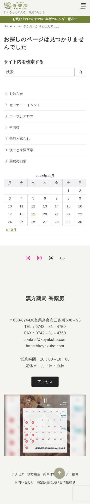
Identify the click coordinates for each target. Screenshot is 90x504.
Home (8, 26)
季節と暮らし (19, 139)
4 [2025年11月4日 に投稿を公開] (22, 198)
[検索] (45, 72)
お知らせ (16, 94)
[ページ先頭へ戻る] (59, 473)
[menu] (83, 5)
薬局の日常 (18, 161)
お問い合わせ (24, 482)
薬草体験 (49, 474)
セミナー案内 (68, 474)
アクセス (45, 382)
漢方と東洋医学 (21, 150)
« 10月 (11, 230)
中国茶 (14, 127)
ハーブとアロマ (21, 116)
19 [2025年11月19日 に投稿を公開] (33, 214)
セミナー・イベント (25, 105)
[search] (80, 72)
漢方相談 (33, 474)
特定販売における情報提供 (56, 482)
